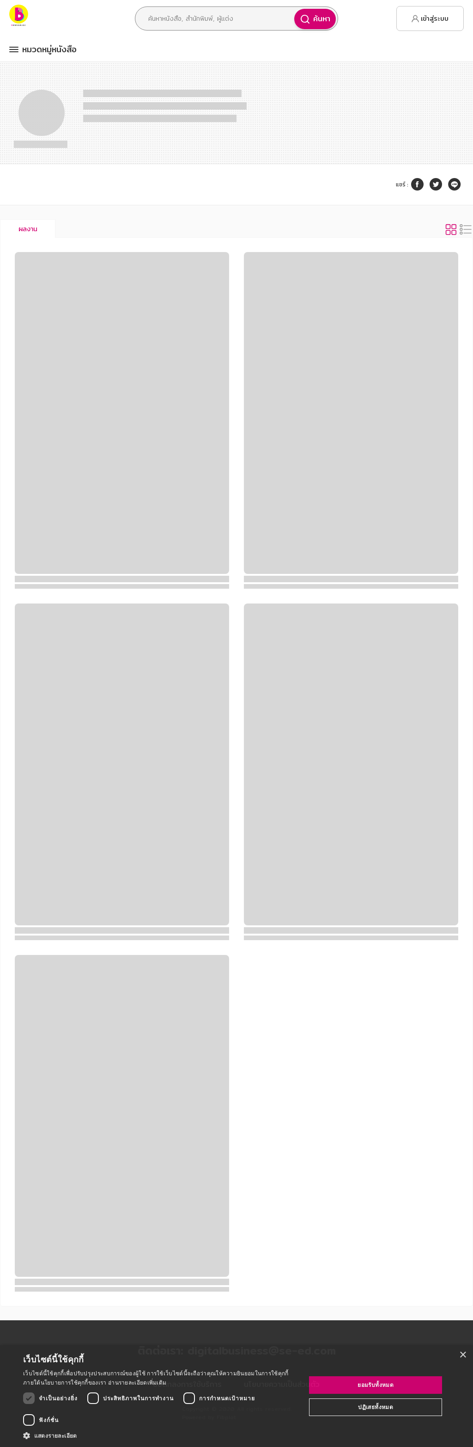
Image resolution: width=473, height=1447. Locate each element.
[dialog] (236, 1396)
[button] (160, 1435)
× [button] (462, 1355)
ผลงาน (27, 229)
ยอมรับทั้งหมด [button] (376, 1385)
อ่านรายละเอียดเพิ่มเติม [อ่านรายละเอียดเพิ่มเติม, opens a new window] (137, 1382)
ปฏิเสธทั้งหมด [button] (375, 1407)
